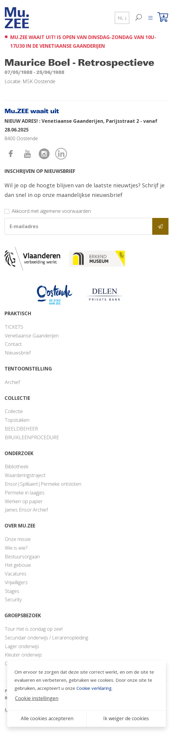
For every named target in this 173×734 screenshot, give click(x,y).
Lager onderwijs (22, 646)
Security (13, 599)
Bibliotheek (16, 466)
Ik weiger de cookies (126, 718)
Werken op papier (24, 501)
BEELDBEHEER (21, 428)
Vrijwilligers (16, 582)
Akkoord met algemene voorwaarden (51, 211)
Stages (12, 591)
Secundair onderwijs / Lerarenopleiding (46, 637)
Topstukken (17, 420)
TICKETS (14, 327)
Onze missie (18, 539)
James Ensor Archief (26, 509)
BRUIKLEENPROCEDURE (32, 437)
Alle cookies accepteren (47, 718)
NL (122, 18)
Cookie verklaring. (94, 688)
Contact (13, 344)
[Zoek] (138, 18)
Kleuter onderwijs (23, 654)
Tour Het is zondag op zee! (34, 629)
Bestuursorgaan (22, 556)
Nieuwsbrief (18, 352)
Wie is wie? (16, 548)
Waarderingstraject (25, 475)
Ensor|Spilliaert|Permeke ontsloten (43, 484)
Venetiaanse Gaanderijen (32, 335)
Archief (12, 382)
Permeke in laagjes (25, 492)
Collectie (14, 411)
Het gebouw (18, 565)
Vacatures (15, 573)
